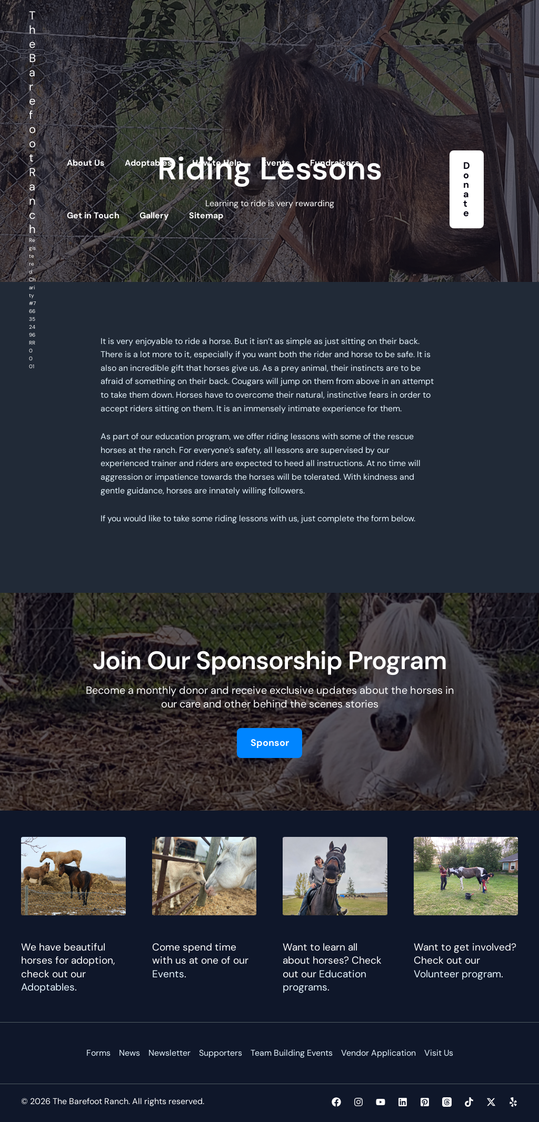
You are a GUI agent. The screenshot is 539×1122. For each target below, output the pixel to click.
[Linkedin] (402, 1102)
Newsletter (169, 1053)
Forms (98, 1053)
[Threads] (447, 1102)
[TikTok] (469, 1102)
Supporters (220, 1053)
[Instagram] (358, 1102)
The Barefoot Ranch (32, 122)
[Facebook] (336, 1102)
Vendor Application (378, 1053)
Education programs (324, 980)
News (129, 1053)
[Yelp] (513, 1102)
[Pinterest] (425, 1102)
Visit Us (438, 1053)
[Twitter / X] (491, 1102)
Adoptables (48, 987)
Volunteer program (457, 974)
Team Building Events (292, 1053)
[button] (467, 189)
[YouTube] (380, 1102)
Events (168, 974)
